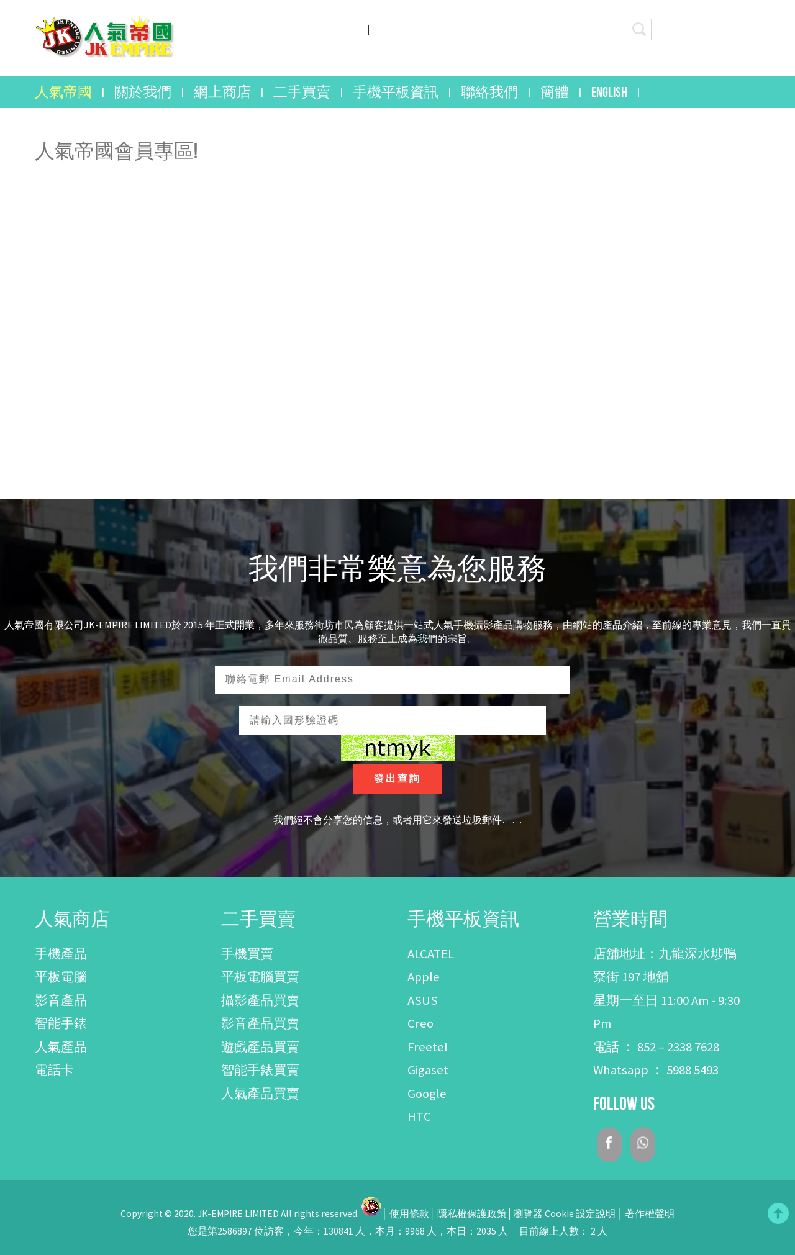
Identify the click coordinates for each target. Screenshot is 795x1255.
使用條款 (409, 1214)
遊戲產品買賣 (260, 1047)
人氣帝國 (63, 92)
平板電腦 (61, 977)
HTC (419, 1116)
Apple (423, 977)
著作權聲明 (650, 1214)
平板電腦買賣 (260, 977)
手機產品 (61, 954)
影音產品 (61, 1000)
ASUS (422, 1000)
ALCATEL (430, 954)
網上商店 (222, 92)
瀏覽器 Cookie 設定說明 (564, 1214)
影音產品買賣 (260, 1023)
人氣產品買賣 (260, 1093)
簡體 (554, 92)
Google (427, 1093)
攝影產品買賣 (260, 1000)
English (609, 92)
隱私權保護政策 (472, 1214)
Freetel (427, 1047)
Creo (420, 1023)
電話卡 (54, 1070)
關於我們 (142, 92)
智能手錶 (61, 1023)
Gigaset (427, 1070)
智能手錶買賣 (260, 1070)
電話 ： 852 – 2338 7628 (656, 1047)
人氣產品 (61, 1047)
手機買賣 (247, 954)
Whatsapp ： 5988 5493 (656, 1070)
